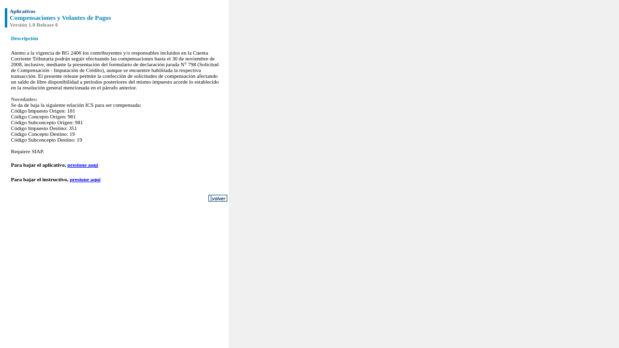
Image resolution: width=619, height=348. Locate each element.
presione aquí (82, 165)
